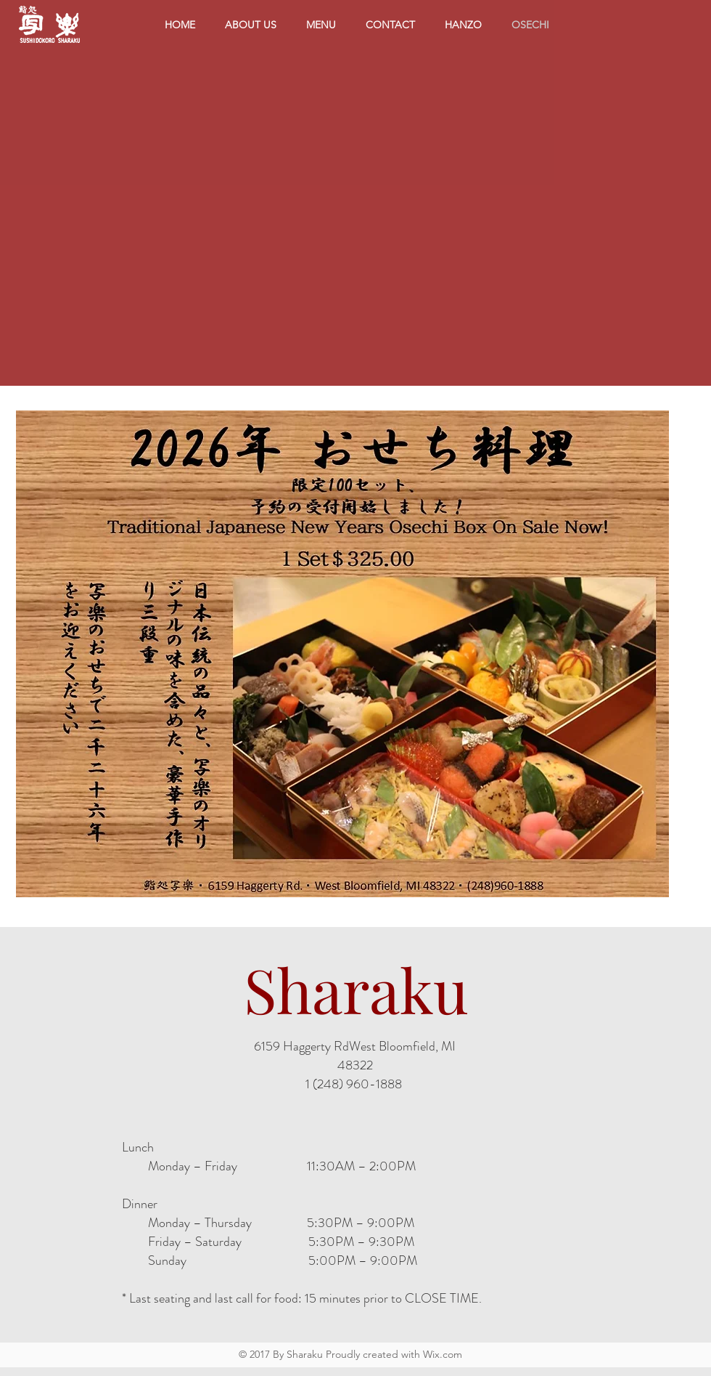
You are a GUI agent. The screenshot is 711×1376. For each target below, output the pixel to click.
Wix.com (442, 1354)
